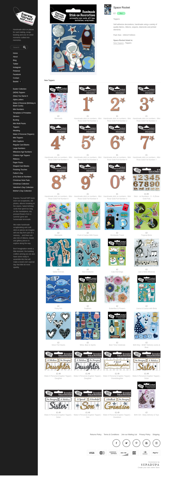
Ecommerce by (154, 462)
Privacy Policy (144, 434)
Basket (16, 82)
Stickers (16, 116)
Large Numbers (19, 148)
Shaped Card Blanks (21, 166)
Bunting (16, 120)
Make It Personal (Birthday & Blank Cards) (24, 104)
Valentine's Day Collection (23, 187)
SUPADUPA (150, 464)
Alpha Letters (18, 100)
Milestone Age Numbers (22, 152)
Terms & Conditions (111, 434)
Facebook (17, 74)
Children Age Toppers (21, 155)
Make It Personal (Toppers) (23, 134)
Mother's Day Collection (22, 191)
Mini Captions (18, 141)
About (15, 57)
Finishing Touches (20, 170)
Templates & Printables (22, 113)
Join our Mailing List (129, 434)
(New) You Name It (20, 96)
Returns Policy (95, 434)
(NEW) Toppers (19, 92)
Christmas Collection (21, 184)
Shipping (156, 434)
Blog (15, 60)
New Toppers (118, 43)
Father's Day (18, 173)
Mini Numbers (18, 109)
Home (15, 53)
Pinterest (16, 71)
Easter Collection (19, 89)
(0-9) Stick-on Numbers (22, 177)
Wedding (16, 131)
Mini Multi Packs (19, 123)
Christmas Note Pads (21, 180)
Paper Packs (18, 162)
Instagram (17, 67)
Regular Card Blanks (21, 145)
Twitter (15, 64)
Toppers (16, 127)
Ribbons (16, 159)
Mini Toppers (18, 138)
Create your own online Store (148, 467)
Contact (16, 78)
